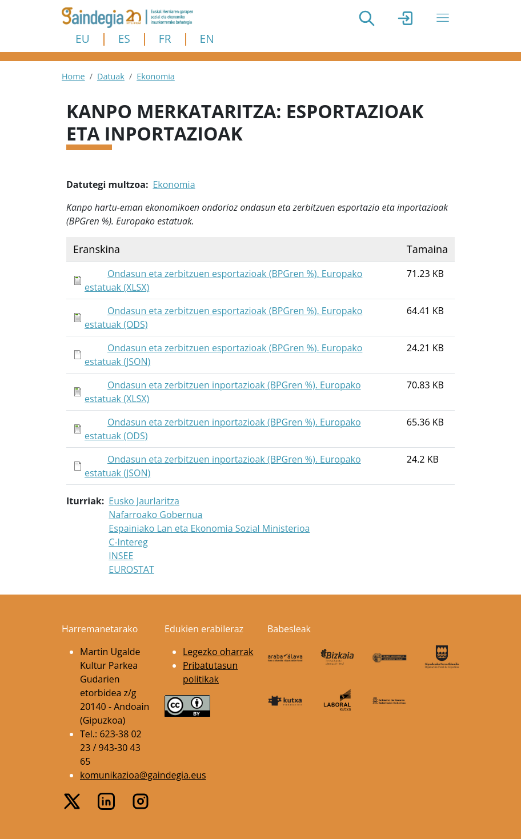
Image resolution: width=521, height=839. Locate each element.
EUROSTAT (131, 569)
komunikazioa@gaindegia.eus (143, 775)
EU (82, 38)
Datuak (111, 76)
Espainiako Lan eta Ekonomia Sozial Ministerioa (209, 528)
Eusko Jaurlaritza (144, 501)
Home (73, 76)
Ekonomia (156, 76)
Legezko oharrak (218, 651)
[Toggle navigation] (442, 18)
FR (165, 38)
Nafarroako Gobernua (155, 514)
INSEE (121, 555)
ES (124, 38)
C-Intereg (128, 542)
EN (207, 38)
